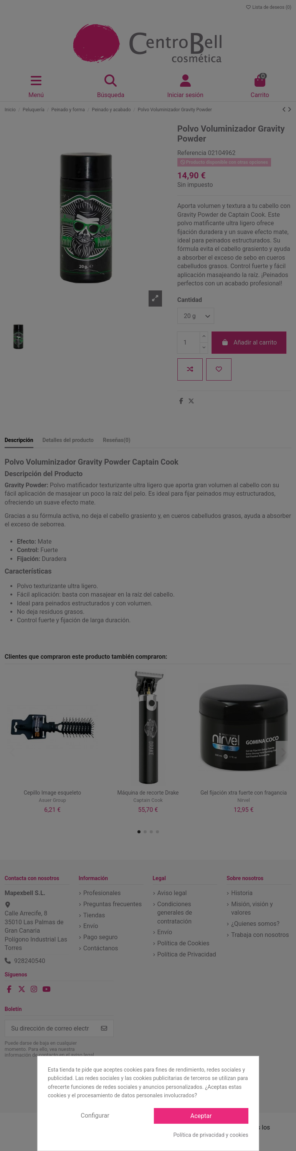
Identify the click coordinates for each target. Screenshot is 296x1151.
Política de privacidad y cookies (210, 1135)
